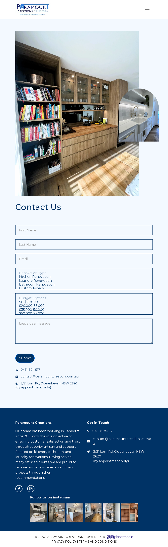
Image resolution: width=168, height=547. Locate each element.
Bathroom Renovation (84, 284)
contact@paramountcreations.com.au (47, 376)
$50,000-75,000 (84, 313)
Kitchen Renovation (84, 277)
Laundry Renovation (84, 281)
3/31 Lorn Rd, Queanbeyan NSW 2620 (46, 383)
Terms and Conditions (98, 541)
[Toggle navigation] (147, 10)
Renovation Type (84, 273)
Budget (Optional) (84, 298)
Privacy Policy (63, 541)
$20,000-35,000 (84, 306)
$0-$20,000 (84, 302)
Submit (25, 358)
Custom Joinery (84, 288)
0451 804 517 (27, 369)
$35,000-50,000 (84, 310)
